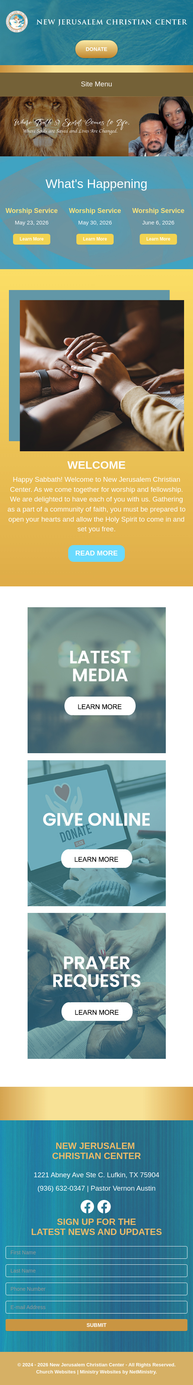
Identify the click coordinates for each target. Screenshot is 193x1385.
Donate (96, 49)
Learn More (32, 239)
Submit (96, 1325)
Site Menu (96, 84)
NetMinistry (142, 1372)
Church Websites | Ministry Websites (79, 1372)
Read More (96, 553)
